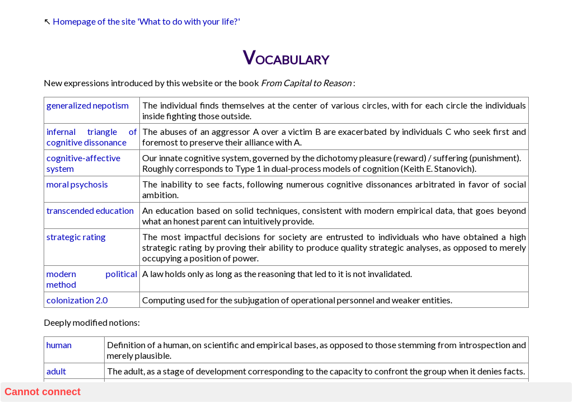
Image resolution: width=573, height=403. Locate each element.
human (59, 344)
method (61, 284)
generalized (68, 105)
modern (61, 273)
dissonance (105, 142)
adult (56, 370)
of (133, 131)
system (60, 168)
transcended (70, 210)
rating (94, 236)
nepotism (111, 105)
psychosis (89, 184)
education (115, 210)
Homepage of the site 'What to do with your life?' (146, 21)
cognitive (64, 142)
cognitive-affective (83, 157)
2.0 (101, 299)
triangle (102, 131)
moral (57, 184)
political (121, 273)
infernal (61, 131)
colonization (70, 299)
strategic (63, 236)
